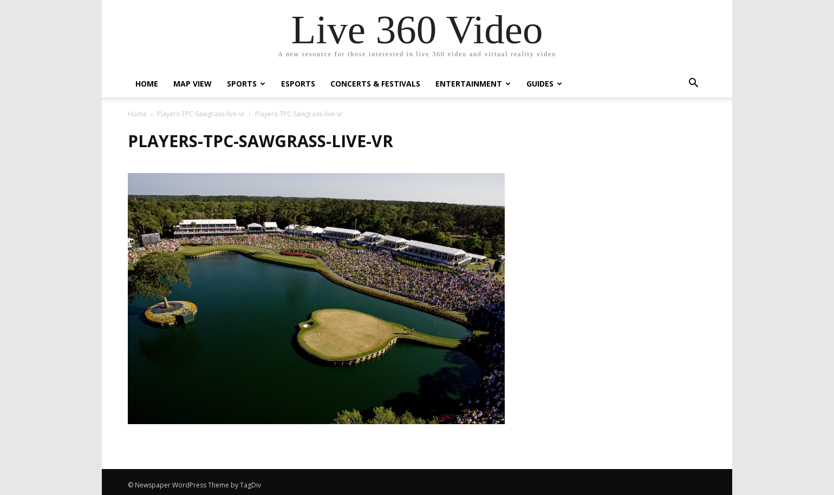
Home (146, 83)
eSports (298, 83)
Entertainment (473, 83)
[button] (693, 84)
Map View (192, 83)
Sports (246, 83)
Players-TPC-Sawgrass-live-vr (201, 113)
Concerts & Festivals (375, 83)
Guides (544, 83)
